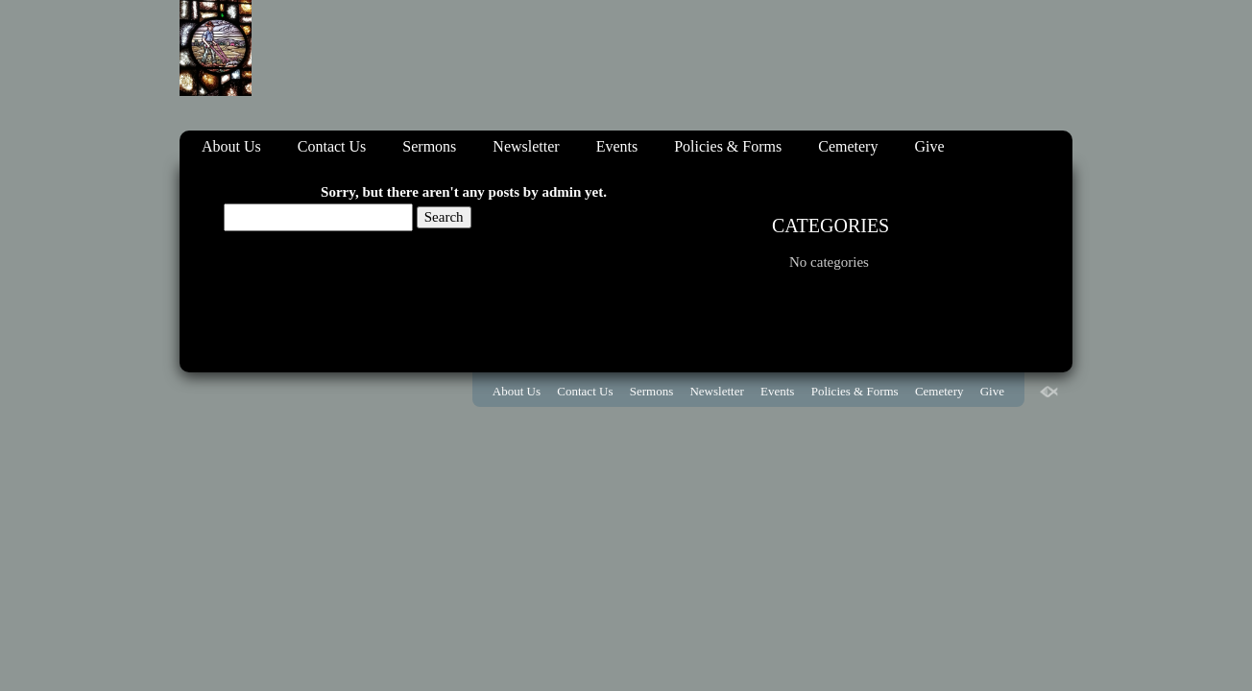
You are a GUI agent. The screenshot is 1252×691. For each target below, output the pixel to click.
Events (617, 146)
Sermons (429, 146)
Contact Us (332, 146)
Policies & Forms (728, 146)
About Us (231, 146)
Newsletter (526, 146)
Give (929, 146)
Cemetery (848, 146)
